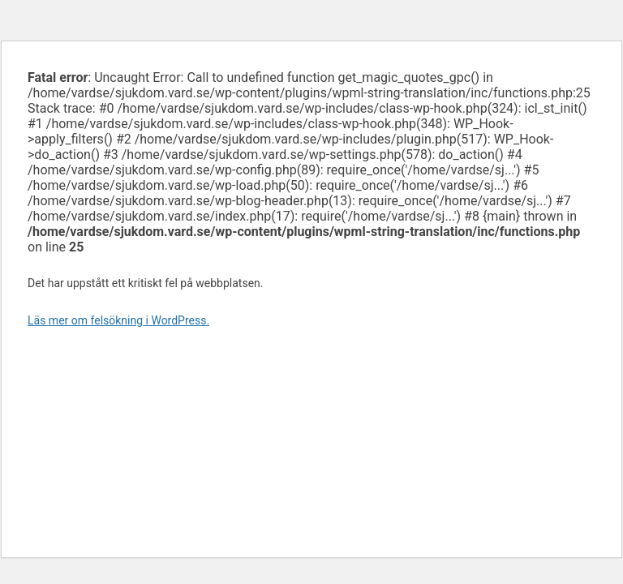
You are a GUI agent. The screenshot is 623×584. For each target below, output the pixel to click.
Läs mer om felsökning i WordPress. (118, 320)
